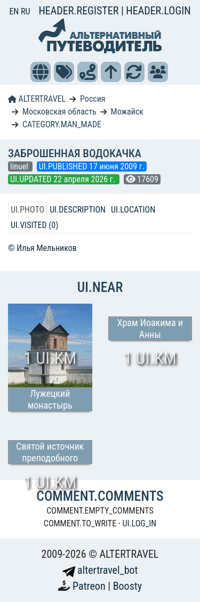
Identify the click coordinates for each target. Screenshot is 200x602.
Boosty (127, 586)
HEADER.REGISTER (79, 10)
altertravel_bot (100, 570)
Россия (92, 99)
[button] (41, 72)
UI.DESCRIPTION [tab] (78, 210)
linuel (20, 166)
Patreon (90, 586)
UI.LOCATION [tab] (133, 210)
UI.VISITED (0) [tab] (34, 225)
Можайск (127, 112)
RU (25, 11)
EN (15, 11)
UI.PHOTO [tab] (27, 210)
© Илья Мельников (42, 248)
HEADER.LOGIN (158, 10)
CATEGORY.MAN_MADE (61, 124)
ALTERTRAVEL (37, 99)
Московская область (59, 112)
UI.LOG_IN (139, 523)
